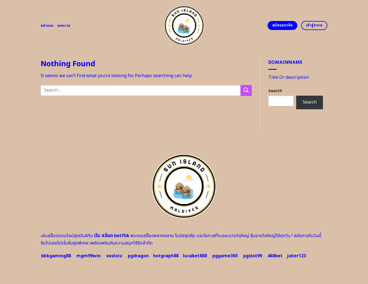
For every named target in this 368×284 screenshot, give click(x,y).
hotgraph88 (166, 256)
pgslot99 (252, 256)
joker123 (296, 256)
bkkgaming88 (56, 256)
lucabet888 (195, 256)
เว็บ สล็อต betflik (111, 235)
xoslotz (114, 256)
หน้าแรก (47, 25)
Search (275, 91)
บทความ (63, 25)
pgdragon (138, 256)
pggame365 (225, 256)
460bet (275, 256)
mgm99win (88, 256)
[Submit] (246, 90)
